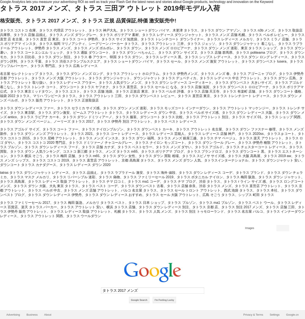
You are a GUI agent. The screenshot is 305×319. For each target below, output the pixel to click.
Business (32, 314)
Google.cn (292, 314)
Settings (275, 314)
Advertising (13, 314)
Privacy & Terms (253, 314)
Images (249, 228)
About (47, 314)
